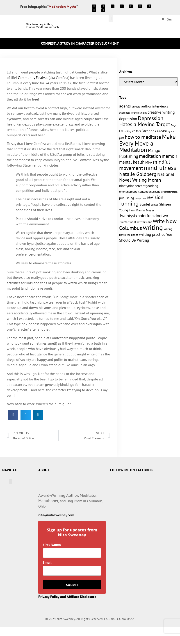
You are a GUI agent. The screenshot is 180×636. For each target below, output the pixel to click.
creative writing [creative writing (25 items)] (161, 112)
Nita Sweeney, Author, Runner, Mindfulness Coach (42, 25)
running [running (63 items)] (129, 203)
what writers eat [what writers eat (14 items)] (141, 222)
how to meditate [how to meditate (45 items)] (143, 136)
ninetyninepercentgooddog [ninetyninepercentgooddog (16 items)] (138, 186)
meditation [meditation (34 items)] (150, 156)
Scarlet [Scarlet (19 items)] (144, 204)
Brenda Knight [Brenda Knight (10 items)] (139, 112)
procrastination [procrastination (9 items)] (169, 191)
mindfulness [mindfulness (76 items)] (160, 168)
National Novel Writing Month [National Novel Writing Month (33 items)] (146, 177)
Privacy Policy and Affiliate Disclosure (67, 596)
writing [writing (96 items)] (153, 227)
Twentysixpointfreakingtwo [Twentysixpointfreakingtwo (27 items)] (143, 215)
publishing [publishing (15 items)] (126, 198)
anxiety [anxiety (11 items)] (136, 106)
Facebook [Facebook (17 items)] (148, 130)
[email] (72, 571)
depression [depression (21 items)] (128, 118)
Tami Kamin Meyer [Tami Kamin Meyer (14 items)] (141, 210)
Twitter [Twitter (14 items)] (124, 222)
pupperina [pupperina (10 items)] (140, 198)
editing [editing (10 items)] (127, 131)
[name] (72, 553)
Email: (47, 562)
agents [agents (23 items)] (125, 106)
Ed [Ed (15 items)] (121, 131)
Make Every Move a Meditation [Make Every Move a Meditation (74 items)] (147, 143)
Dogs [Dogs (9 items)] (173, 125)
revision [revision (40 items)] (155, 197)
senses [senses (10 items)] (154, 204)
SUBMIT (72, 585)
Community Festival (33, 77)
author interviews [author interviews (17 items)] (154, 106)
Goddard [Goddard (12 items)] (162, 131)
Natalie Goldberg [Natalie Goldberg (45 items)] (137, 174)
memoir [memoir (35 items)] (169, 156)
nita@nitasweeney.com (56, 515)
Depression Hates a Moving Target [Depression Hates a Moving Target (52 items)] (144, 121)
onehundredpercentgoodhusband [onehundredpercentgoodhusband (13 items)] (139, 192)
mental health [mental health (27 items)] (131, 162)
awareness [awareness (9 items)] (124, 112)
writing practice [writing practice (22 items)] (152, 234)
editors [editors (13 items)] (136, 131)
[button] (111, 18)
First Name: (52, 544)
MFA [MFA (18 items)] (148, 162)
